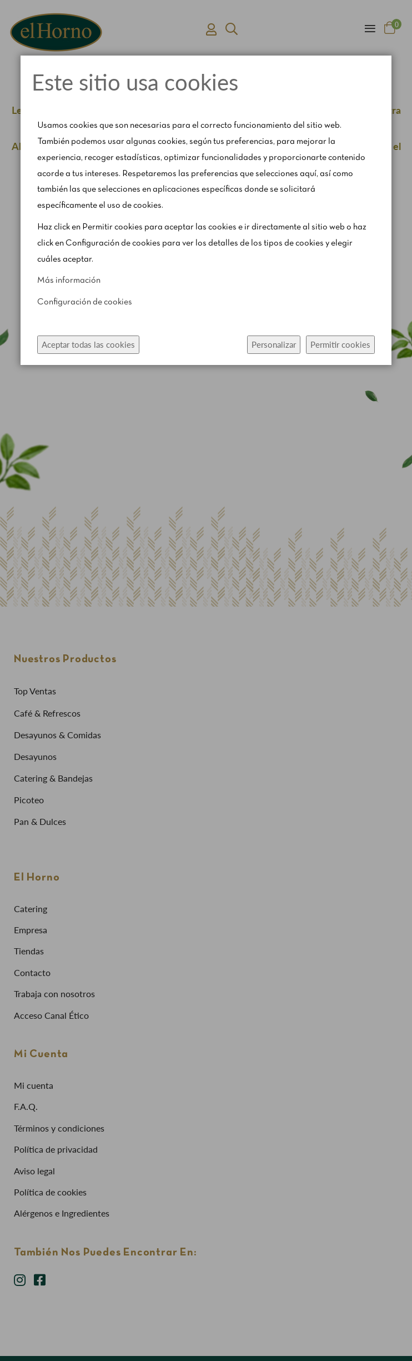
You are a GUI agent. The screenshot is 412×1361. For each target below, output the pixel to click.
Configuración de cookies (84, 302)
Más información (69, 280)
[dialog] (206, 680)
